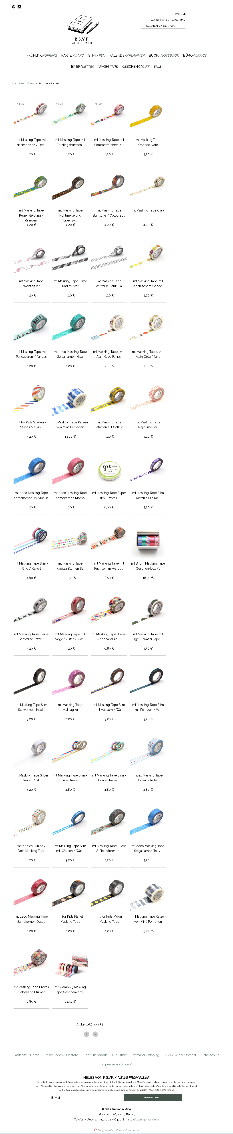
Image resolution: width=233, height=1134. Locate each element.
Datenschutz (210, 1055)
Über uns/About (95, 1055)
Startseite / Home (26, 1055)
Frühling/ (42, 55)
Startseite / (23, 83)
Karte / (72, 55)
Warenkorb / (168, 19)
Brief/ (82, 67)
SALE (158, 67)
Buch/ (164, 55)
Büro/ (194, 55)
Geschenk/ (135, 67)
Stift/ (96, 55)
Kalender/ (127, 55)
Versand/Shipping (146, 1055)
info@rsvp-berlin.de (146, 1119)
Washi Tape (108, 67)
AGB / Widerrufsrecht (180, 1055)
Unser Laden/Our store (61, 1055)
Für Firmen (120, 1055)
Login (179, 14)
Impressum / (117, 1064)
